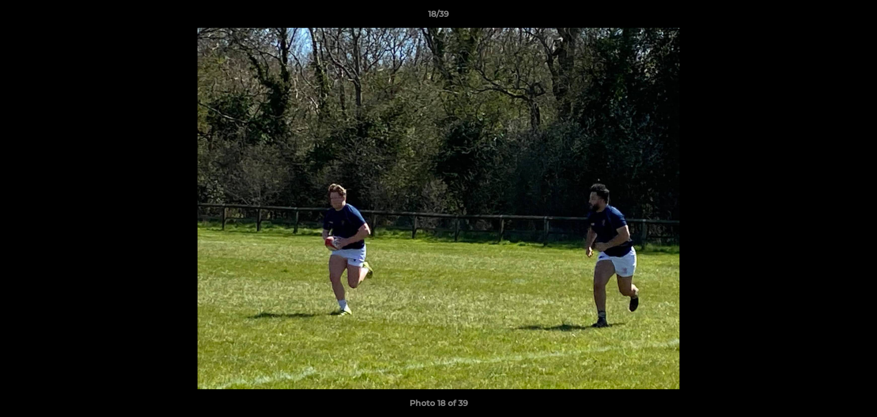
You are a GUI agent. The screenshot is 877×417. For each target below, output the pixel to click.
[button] (856, 17)
